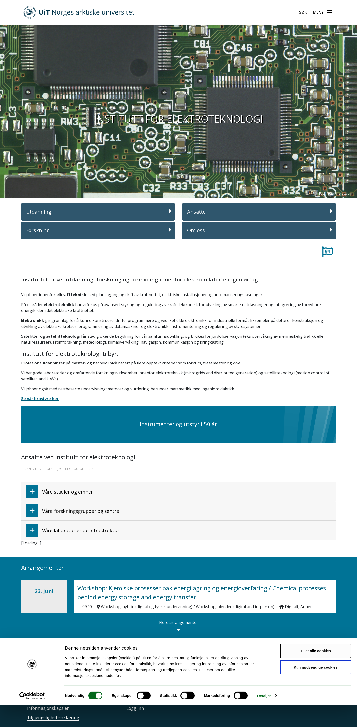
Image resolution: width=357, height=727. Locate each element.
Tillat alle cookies (315, 673)
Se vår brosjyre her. (40, 398)
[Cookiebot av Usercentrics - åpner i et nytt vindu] (32, 717)
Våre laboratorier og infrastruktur (72, 530)
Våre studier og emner (59, 491)
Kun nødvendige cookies (316, 689)
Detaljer (264, 717)
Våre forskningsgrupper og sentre (72, 510)
